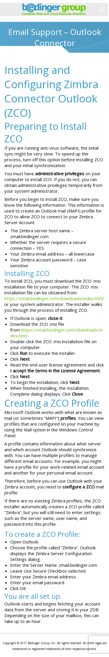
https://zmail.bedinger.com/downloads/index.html (53, 298)
